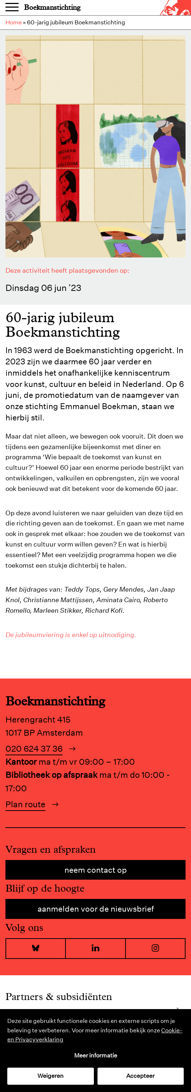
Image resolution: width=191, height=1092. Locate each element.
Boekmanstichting (52, 7)
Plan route (25, 804)
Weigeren (50, 1075)
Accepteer (140, 1075)
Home (13, 22)
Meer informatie (95, 1055)
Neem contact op (95, 870)
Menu (12, 7)
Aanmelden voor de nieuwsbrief (95, 908)
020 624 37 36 (34, 748)
